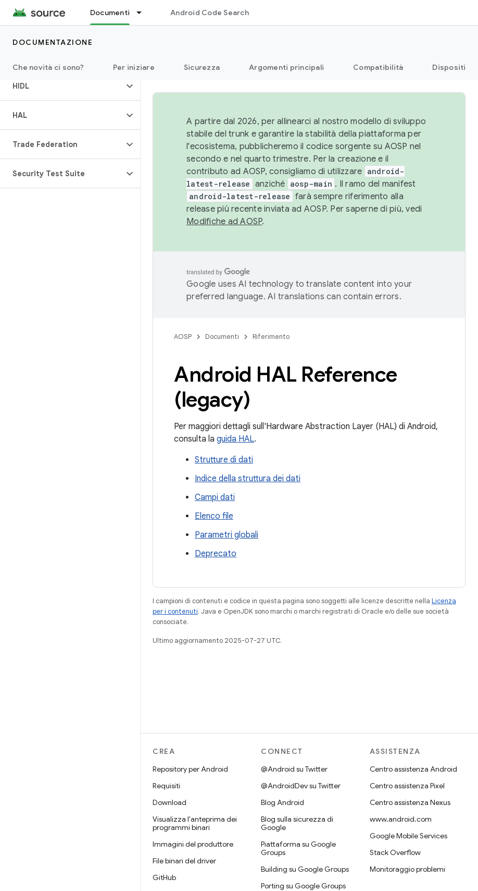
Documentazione (52, 42)
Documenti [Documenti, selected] (110, 12)
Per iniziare (134, 67)
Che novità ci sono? (48, 67)
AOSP (183, 336)
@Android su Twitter (294, 769)
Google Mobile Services (408, 835)
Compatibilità (378, 67)
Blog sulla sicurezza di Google (297, 823)
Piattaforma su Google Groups (298, 848)
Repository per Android (190, 769)
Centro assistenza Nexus (410, 802)
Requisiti (166, 785)
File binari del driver (184, 860)
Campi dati (215, 497)
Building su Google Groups (305, 869)
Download (169, 802)
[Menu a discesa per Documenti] (144, 12)
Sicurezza (202, 67)
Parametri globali (226, 535)
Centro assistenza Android (413, 769)
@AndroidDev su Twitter (301, 785)
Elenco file (214, 516)
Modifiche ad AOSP (224, 221)
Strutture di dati (224, 460)
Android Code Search (209, 12)
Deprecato (215, 553)
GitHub (164, 877)
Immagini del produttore (193, 844)
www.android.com (401, 819)
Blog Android (282, 802)
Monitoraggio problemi (407, 869)
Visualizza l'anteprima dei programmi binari (195, 823)
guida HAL (235, 439)
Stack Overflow (395, 852)
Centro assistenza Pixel (407, 785)
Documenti (222, 336)
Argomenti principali (286, 67)
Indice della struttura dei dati (247, 478)
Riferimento (271, 336)
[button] (61, 86)
